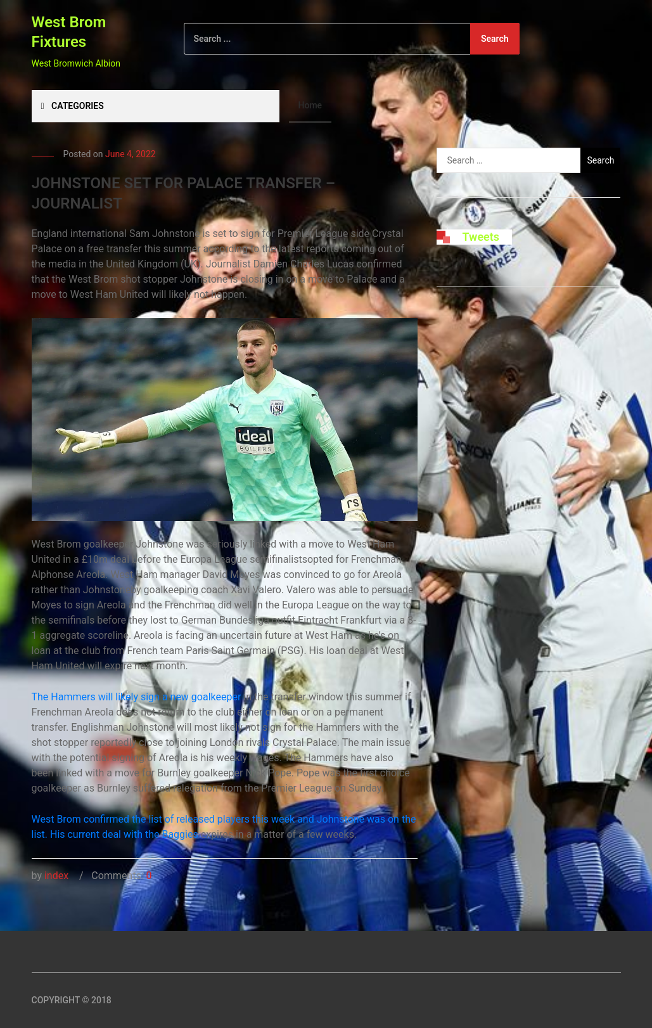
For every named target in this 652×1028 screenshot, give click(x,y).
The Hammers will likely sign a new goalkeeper (136, 697)
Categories (72, 106)
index (56, 876)
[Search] (352, 39)
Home (310, 105)
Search (495, 39)
